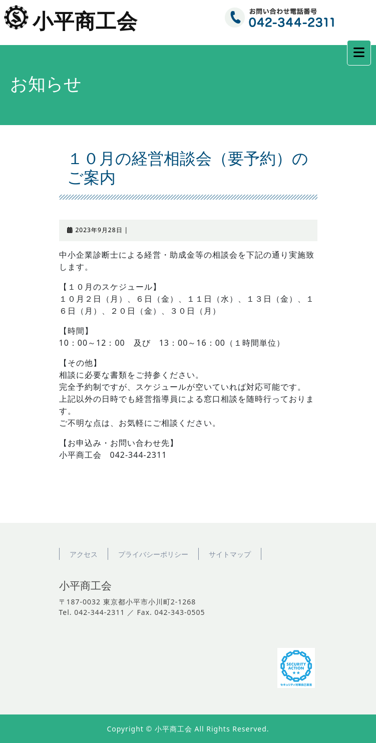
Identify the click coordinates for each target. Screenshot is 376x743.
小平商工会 (85, 22)
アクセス (84, 554)
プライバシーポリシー (153, 554)
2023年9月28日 (99, 230)
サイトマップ (230, 554)
